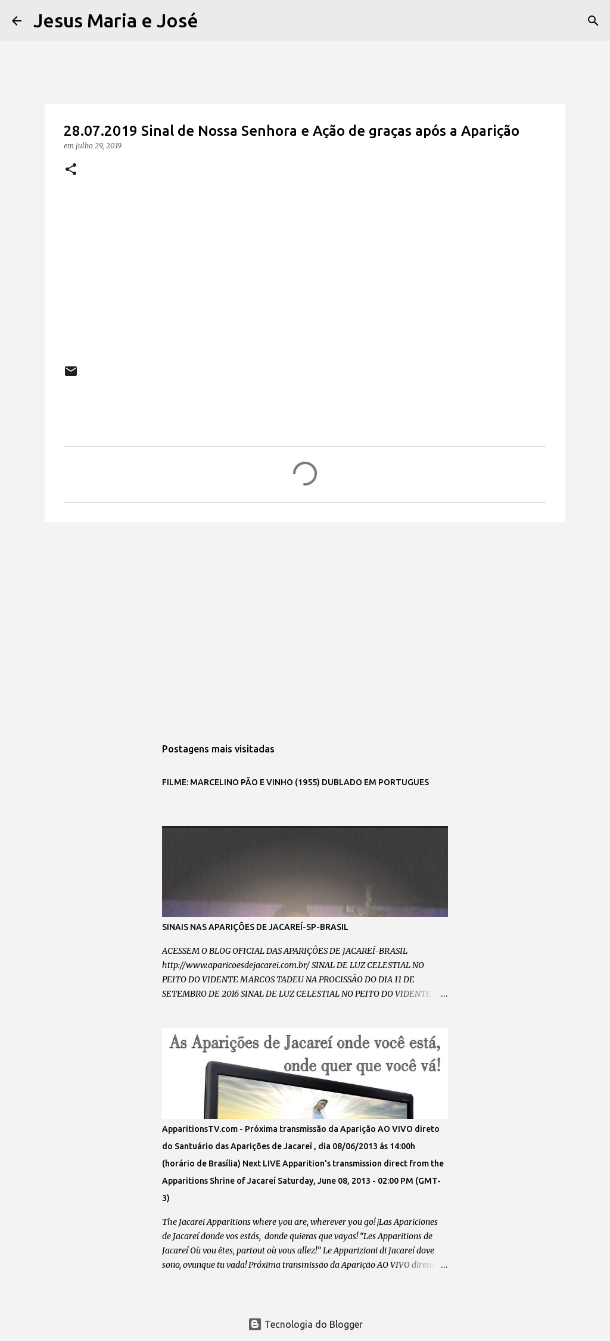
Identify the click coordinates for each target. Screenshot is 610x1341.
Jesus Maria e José (115, 20)
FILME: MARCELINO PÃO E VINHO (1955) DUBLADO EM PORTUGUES (295, 782)
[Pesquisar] (215, 21)
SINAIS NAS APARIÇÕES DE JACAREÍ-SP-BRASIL (255, 927)
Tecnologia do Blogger (305, 1324)
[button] (71, 170)
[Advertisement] (305, 623)
